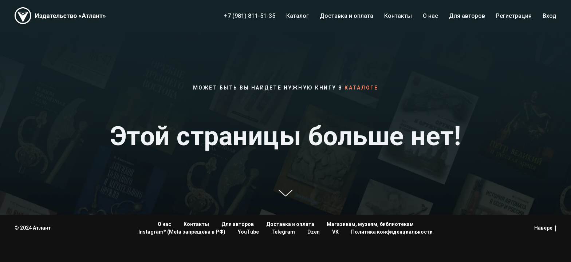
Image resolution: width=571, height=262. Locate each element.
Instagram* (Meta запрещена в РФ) (181, 232)
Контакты (398, 15)
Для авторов (467, 15)
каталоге (361, 88)
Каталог (297, 15)
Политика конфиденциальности (392, 232)
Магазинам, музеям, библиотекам (370, 224)
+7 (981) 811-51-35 (249, 15)
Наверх (545, 228)
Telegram (283, 232)
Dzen (313, 232)
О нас (430, 15)
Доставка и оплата (346, 15)
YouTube (248, 232)
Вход (549, 15)
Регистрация (514, 15)
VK (335, 232)
